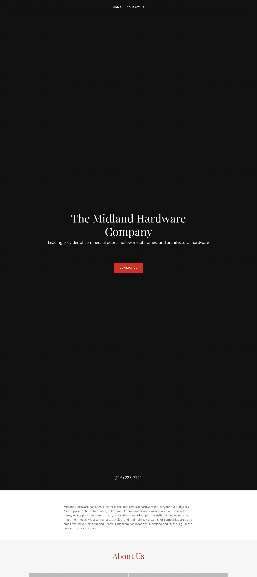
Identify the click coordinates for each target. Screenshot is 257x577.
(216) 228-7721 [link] (128, 477)
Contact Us (128, 267)
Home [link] (117, 7)
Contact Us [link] (135, 7)
